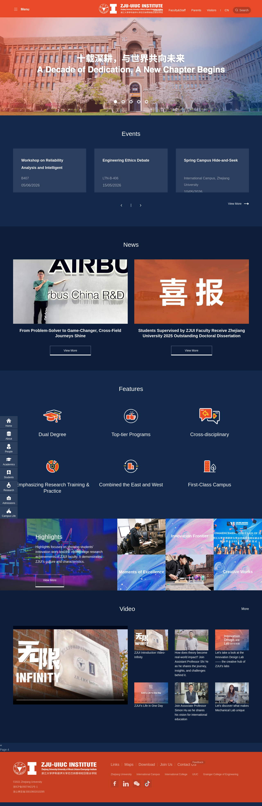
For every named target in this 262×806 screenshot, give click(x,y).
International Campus (148, 777)
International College (176, 777)
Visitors (211, 10)
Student (158, 10)
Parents (196, 10)
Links (115, 768)
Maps (128, 768)
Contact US (186, 768)
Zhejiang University (121, 777)
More (245, 612)
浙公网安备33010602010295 (28, 795)
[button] (115, 104)
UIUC (195, 777)
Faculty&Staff (177, 10)
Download (147, 768)
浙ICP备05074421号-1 (25, 790)
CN (227, 10)
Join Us (166, 768)
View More (235, 206)
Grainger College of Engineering (220, 777)
